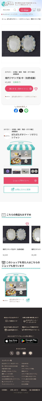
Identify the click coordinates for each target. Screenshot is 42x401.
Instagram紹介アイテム (8, 376)
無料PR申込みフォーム (32, 330)
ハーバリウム (24, 14)
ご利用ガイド (12, 321)
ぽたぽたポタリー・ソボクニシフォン (24, 96)
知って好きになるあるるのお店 (9, 366)
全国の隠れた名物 (6, 368)
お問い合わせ (14, 390)
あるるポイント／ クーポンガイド (32, 321)
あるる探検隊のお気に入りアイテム (11, 379)
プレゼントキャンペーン (8, 384)
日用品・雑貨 (17, 72)
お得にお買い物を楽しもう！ (31, 317)
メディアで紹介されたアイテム (29, 374)
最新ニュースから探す (7, 374)
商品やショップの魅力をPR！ (30, 327)
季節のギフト (25, 371)
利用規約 (4, 390)
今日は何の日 (25, 363)
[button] (4, 239)
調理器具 (16, 74)
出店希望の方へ (12, 330)
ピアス (31, 14)
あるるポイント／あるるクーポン (10, 363)
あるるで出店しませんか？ (11, 327)
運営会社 (24, 390)
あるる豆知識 (25, 384)
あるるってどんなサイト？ (11, 317)
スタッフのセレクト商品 (28, 368)
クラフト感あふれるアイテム (29, 376)
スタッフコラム (25, 381)
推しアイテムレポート (7, 381)
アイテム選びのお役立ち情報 (29, 379)
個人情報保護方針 (34, 390)
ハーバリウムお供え (14, 14)
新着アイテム (25, 366)
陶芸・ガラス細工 (29, 72)
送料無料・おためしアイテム (9, 371)
